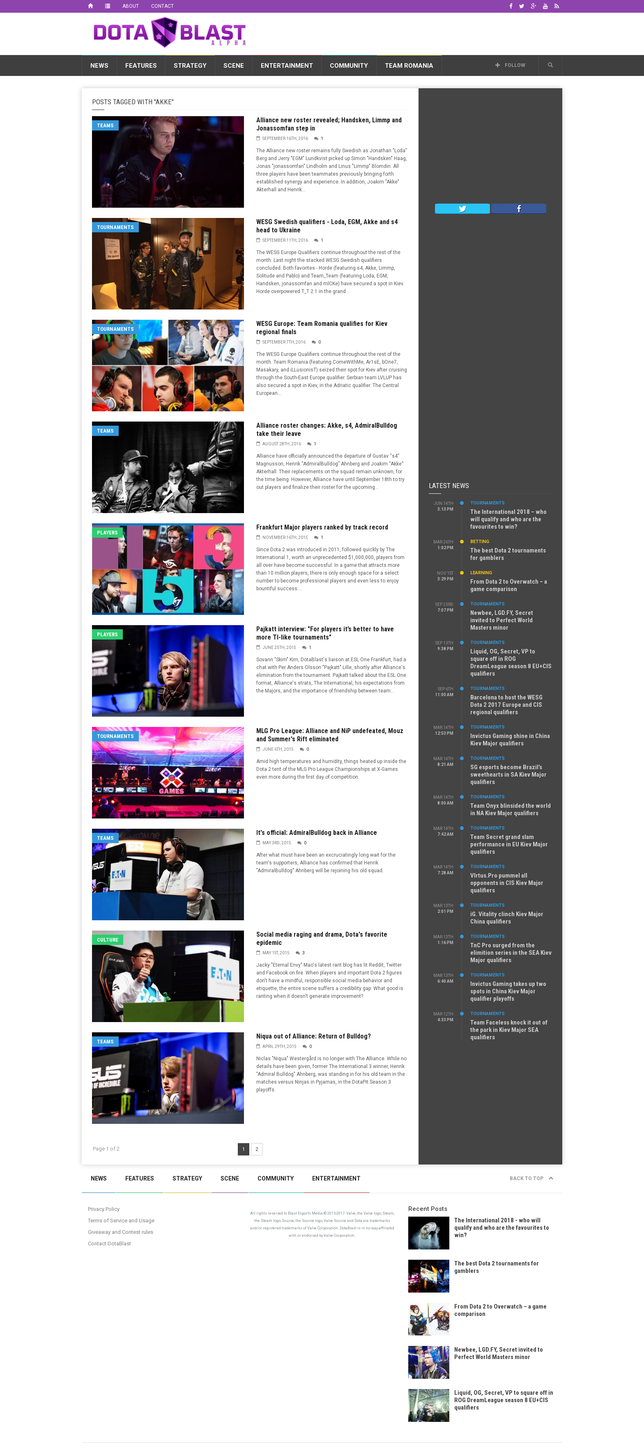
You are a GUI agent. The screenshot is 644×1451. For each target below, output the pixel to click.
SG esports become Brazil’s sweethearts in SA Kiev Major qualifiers (508, 774)
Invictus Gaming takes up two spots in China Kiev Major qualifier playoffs (508, 991)
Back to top (532, 1178)
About (130, 6)
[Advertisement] (412, 32)
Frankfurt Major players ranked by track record (322, 527)
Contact (162, 6)
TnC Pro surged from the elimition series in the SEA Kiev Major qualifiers (511, 953)
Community (349, 65)
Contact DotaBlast (109, 1243)
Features (141, 65)
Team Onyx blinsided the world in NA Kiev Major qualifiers (510, 809)
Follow (510, 65)
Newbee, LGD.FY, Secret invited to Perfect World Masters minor (501, 620)
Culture (107, 940)
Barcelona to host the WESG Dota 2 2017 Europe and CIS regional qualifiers (506, 705)
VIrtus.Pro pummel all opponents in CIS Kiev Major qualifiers (506, 883)
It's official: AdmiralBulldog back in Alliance (316, 833)
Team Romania (409, 65)
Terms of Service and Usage (121, 1220)
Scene (233, 65)
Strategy (190, 65)
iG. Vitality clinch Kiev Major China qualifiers (506, 917)
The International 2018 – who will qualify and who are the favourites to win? (508, 519)
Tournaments (115, 227)
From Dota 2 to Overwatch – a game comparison (508, 585)
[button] (550, 65)
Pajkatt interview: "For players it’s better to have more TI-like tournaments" (325, 633)
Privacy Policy (104, 1209)
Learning (481, 572)
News (99, 65)
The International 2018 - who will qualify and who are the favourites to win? (501, 1228)
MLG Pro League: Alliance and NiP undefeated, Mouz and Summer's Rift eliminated (329, 735)
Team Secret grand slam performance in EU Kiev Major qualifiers (509, 844)
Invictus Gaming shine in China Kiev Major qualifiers (510, 739)
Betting (479, 541)
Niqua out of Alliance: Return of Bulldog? (313, 1036)
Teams (105, 125)
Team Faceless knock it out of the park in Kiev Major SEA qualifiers (508, 1030)
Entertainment (287, 65)
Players (107, 533)
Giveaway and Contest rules (120, 1232)
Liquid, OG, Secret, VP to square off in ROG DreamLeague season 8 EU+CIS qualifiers (511, 662)
